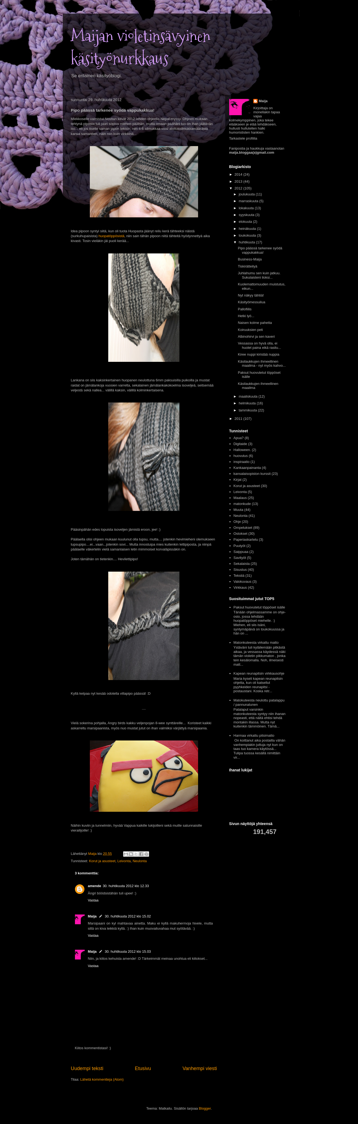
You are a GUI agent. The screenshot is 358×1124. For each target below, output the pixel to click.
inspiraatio (241, 462)
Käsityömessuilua (251, 302)
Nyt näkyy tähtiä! (251, 295)
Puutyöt (239, 546)
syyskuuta (247, 215)
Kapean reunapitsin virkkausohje (259, 673)
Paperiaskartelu (246, 539)
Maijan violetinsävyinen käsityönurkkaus (140, 47)
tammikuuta (248, 410)
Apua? (239, 438)
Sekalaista (242, 564)
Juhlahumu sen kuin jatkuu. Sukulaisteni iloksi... (259, 275)
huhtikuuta (247, 242)
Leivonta (124, 861)
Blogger (205, 1108)
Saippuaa (241, 552)
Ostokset (240, 534)
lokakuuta (247, 208)
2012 (239, 188)
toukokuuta (248, 235)
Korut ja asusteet (102, 861)
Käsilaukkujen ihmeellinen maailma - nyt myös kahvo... (262, 363)
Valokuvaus (242, 581)
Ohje (237, 522)
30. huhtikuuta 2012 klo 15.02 (128, 916)
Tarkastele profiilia (243, 138)
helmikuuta (248, 403)
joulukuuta (247, 194)
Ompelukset (243, 528)
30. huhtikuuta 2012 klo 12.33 (126, 886)
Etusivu (143, 1068)
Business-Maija (250, 259)
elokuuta (246, 222)
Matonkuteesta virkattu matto (256, 642)
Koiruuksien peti (250, 330)
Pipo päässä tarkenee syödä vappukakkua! (260, 250)
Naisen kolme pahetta (255, 323)
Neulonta (140, 861)
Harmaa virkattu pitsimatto (254, 735)
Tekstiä (239, 576)
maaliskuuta (248, 396)
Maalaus (240, 498)
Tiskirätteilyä (247, 266)
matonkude (242, 504)
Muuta (238, 510)
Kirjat (238, 480)
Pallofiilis (245, 309)
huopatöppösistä (111, 236)
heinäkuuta (248, 229)
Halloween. (242, 450)
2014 (239, 174)
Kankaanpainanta (247, 468)
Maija (92, 916)
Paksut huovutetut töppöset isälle (259, 607)
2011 (239, 419)
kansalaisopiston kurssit (252, 474)
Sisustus (240, 570)
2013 (239, 181)
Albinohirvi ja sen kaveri (256, 336)
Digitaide (240, 444)
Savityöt (240, 558)
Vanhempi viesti (199, 1068)
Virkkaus (240, 587)
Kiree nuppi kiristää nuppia (258, 354)
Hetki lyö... (246, 316)
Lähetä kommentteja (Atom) (101, 1079)
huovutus (241, 456)
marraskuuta (249, 201)
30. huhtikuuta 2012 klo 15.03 (128, 951)
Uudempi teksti (87, 1068)
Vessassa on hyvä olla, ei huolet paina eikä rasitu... (259, 345)
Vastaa (93, 900)
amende (94, 886)
